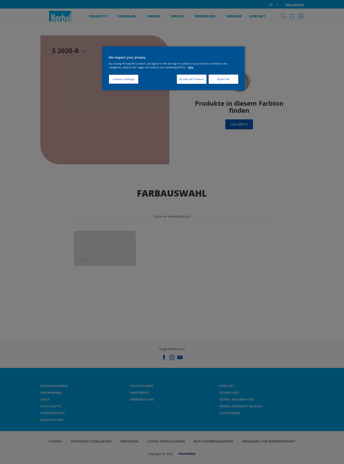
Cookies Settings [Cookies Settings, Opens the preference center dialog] (124, 79)
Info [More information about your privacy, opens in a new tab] (191, 67)
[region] (173, 68)
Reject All (223, 79)
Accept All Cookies (191, 79)
